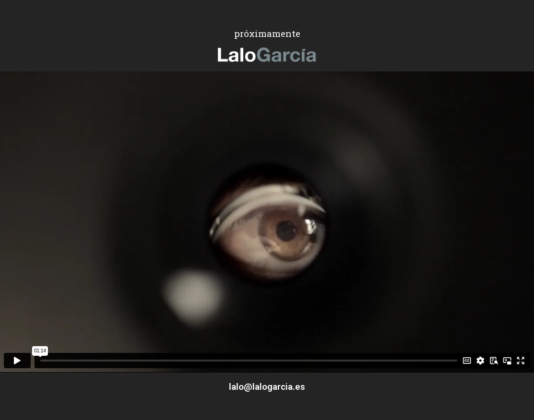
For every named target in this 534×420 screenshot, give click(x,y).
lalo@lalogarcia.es (267, 386)
